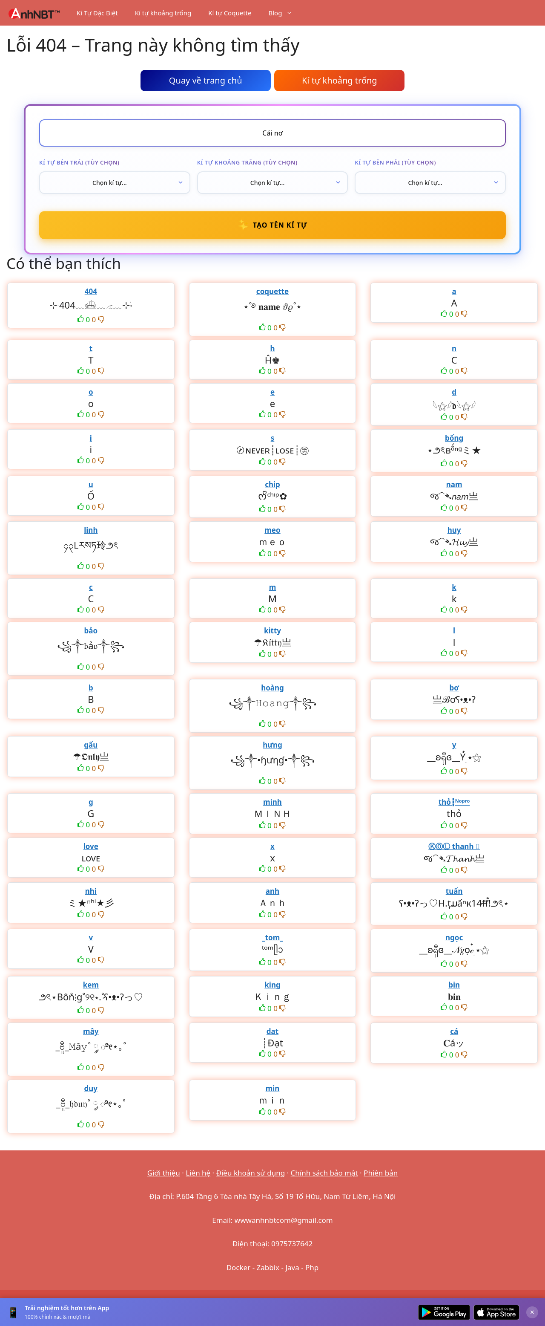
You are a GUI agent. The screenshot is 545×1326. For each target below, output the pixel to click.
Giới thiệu (163, 1173)
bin (454, 985)
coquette (272, 291)
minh (272, 802)
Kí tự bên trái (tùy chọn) (79, 162)
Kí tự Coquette (229, 13)
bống (454, 438)
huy (454, 530)
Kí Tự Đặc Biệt (97, 13)
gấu (91, 745)
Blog (284, 13)
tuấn (454, 891)
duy (91, 1088)
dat (272, 1031)
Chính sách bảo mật (324, 1173)
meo (272, 530)
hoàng (272, 688)
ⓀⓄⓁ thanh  (454, 846)
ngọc (454, 937)
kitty (272, 631)
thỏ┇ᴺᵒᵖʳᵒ (454, 802)
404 (91, 291)
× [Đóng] (532, 1312)
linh (91, 530)
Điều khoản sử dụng (250, 1173)
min (273, 1088)
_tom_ (272, 937)
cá (454, 1031)
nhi (91, 891)
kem (91, 985)
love (90, 846)
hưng (272, 745)
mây (90, 1031)
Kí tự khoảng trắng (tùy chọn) (247, 162)
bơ (454, 688)
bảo (91, 631)
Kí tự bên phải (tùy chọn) (395, 162)
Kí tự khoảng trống (163, 13)
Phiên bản (381, 1173)
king (272, 985)
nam (454, 484)
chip (272, 484)
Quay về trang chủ (205, 80)
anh (272, 891)
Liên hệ (198, 1173)
